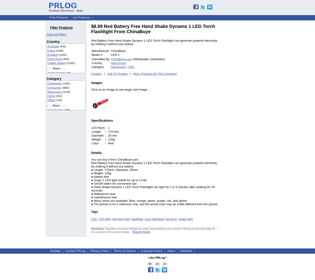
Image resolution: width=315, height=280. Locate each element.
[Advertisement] (250, 92)
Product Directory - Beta (66, 8)
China (51, 50)
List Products (81, 17)
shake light (186, 219)
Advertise (186, 251)
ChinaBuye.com (121, 59)
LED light (105, 219)
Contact (96, 73)
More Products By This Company (155, 73)
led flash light (121, 219)
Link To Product (117, 73)
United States (56, 63)
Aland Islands (56, 73)
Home (52, 96)
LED (131, 67)
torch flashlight (154, 219)
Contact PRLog (75, 251)
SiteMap (55, 251)
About (171, 251)
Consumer (54, 87)
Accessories (56, 110)
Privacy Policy (99, 251)
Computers (55, 83)
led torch (171, 219)
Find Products (59, 17)
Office (51, 100)
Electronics (55, 92)
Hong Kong (55, 59)
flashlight (137, 219)
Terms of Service (124, 251)
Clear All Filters (57, 34)
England (53, 55)
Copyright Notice (151, 251)
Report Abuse (141, 232)
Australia (53, 46)
